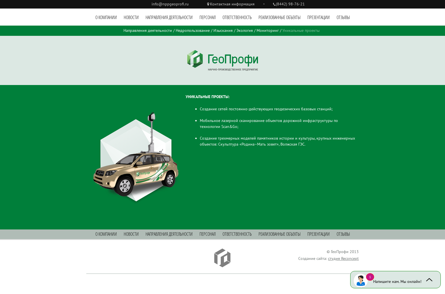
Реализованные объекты (280, 17)
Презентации (318, 17)
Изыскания (223, 30)
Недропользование (193, 30)
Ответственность (237, 17)
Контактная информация (232, 4)
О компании (106, 17)
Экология (244, 30)
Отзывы (343, 17)
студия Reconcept (343, 258)
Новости (131, 17)
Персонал (208, 17)
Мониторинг (268, 30)
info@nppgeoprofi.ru (170, 4)
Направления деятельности (169, 17)
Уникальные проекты (301, 30)
